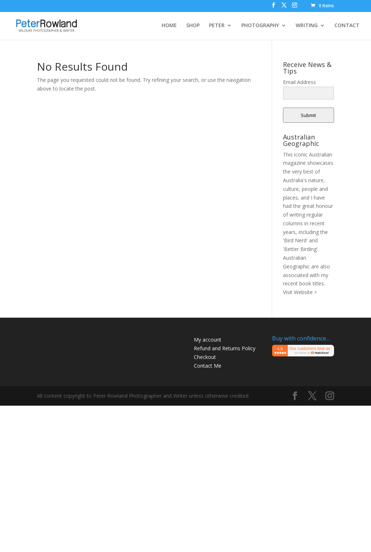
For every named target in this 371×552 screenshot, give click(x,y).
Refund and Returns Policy (224, 348)
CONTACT (346, 26)
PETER (217, 26)
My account (207, 339)
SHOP (193, 26)
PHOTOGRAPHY (260, 26)
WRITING (307, 26)
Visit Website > (300, 292)
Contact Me (207, 365)
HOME (169, 26)
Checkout (205, 357)
